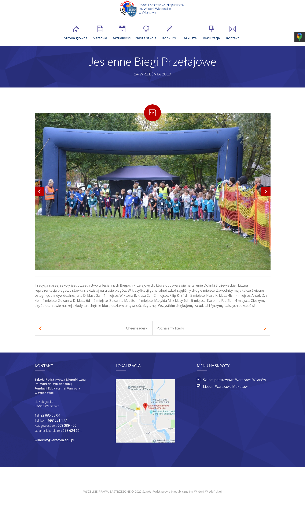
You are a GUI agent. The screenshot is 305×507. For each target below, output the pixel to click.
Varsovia (100, 33)
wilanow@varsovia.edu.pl (54, 440)
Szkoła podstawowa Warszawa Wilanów (234, 379)
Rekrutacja (211, 33)
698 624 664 (72, 430)
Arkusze (190, 33)
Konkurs (169, 33)
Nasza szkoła (145, 33)
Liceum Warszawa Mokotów (225, 386)
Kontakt (232, 33)
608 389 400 (67, 425)
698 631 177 (57, 420)
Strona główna (75, 33)
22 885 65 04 (50, 415)
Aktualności (122, 33)
